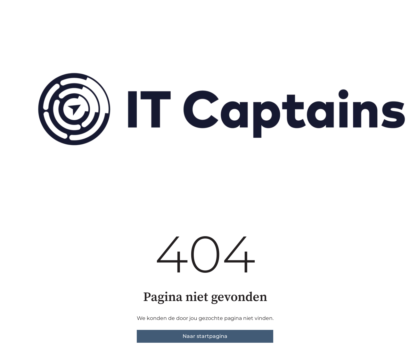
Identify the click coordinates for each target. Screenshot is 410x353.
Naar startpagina (205, 336)
